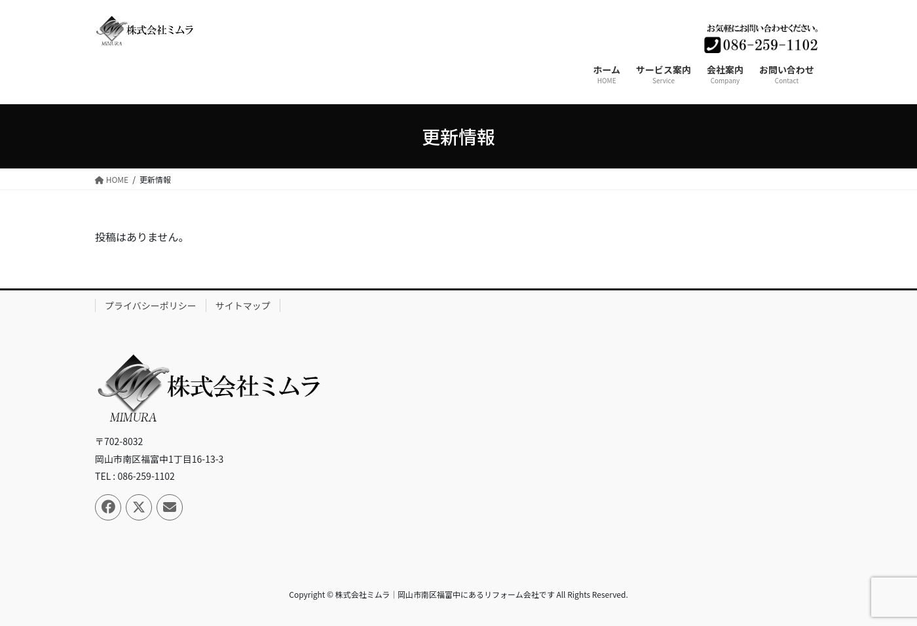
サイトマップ (243, 305)
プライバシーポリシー (150, 305)
